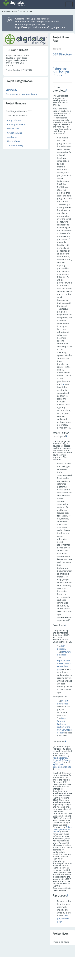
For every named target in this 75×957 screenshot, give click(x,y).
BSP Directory (62, 54)
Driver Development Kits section (62, 829)
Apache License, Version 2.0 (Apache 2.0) (62, 760)
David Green (13, 128)
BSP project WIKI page (63, 918)
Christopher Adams (16, 124)
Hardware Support (29, 94)
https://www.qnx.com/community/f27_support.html (40, 27)
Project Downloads (62, 702)
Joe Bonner (12, 137)
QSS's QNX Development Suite (62, 765)
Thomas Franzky (15, 145)
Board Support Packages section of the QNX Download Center (64, 725)
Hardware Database (64, 653)
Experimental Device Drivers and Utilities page (64, 665)
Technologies (12, 94)
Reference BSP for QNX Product (61, 72)
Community (11, 89)
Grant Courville (14, 133)
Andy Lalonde (14, 120)
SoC (63, 384)
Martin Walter (13, 141)
